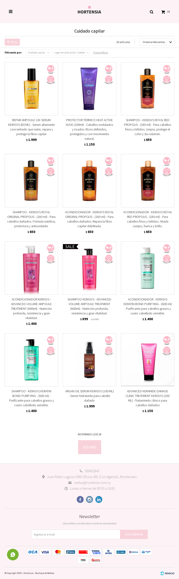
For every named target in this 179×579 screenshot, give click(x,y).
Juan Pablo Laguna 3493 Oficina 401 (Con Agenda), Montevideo (92, 477)
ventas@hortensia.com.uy (92, 482)
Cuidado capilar (36, 52)
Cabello (70, 52)
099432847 (92, 471)
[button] (151, 11)
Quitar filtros (100, 52)
